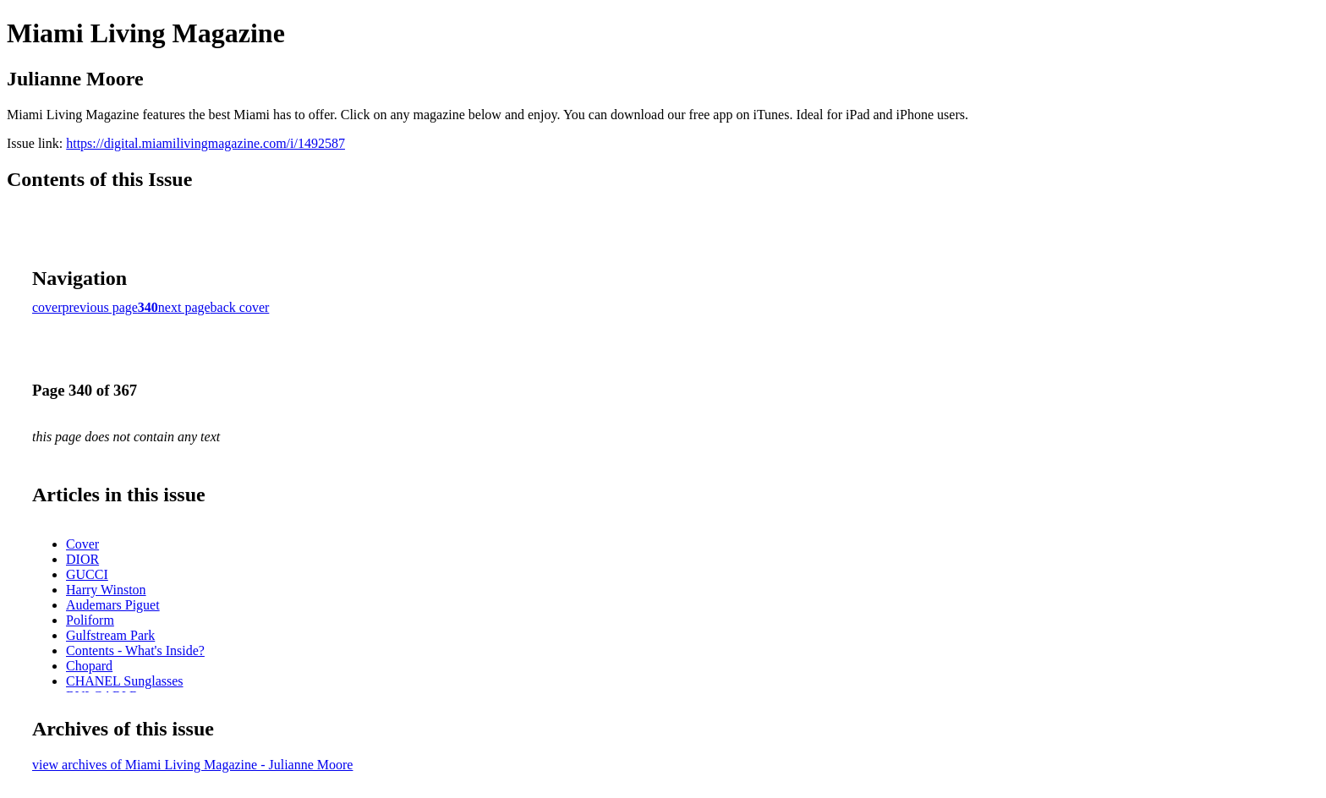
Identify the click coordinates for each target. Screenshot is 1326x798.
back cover (240, 307)
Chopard (89, 666)
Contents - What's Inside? (135, 650)
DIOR (82, 559)
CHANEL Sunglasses (125, 681)
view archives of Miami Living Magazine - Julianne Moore (192, 764)
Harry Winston (106, 589)
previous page (100, 307)
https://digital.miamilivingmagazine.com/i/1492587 (205, 143)
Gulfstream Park (110, 635)
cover (47, 307)
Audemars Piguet (113, 605)
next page (184, 307)
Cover (82, 544)
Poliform (90, 620)
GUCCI (87, 574)
